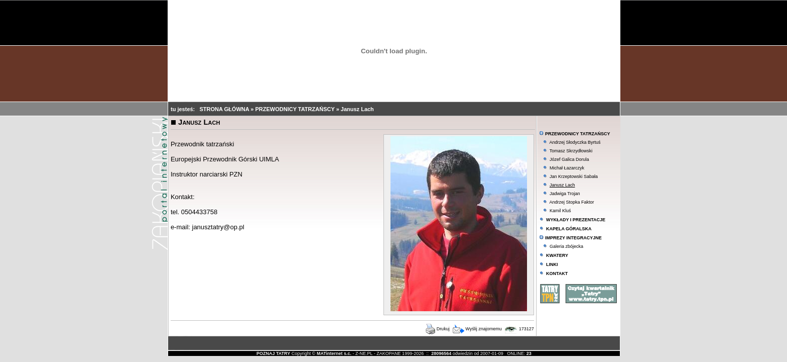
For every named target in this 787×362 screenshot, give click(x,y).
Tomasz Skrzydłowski (571, 150)
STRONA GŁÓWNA (224, 109)
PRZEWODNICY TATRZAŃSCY (295, 109)
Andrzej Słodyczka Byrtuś (574, 142)
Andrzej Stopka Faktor (571, 202)
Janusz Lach (357, 109)
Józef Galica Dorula (569, 159)
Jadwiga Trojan (565, 193)
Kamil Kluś (560, 210)
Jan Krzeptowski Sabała (574, 176)
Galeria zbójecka (566, 246)
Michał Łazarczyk (567, 167)
